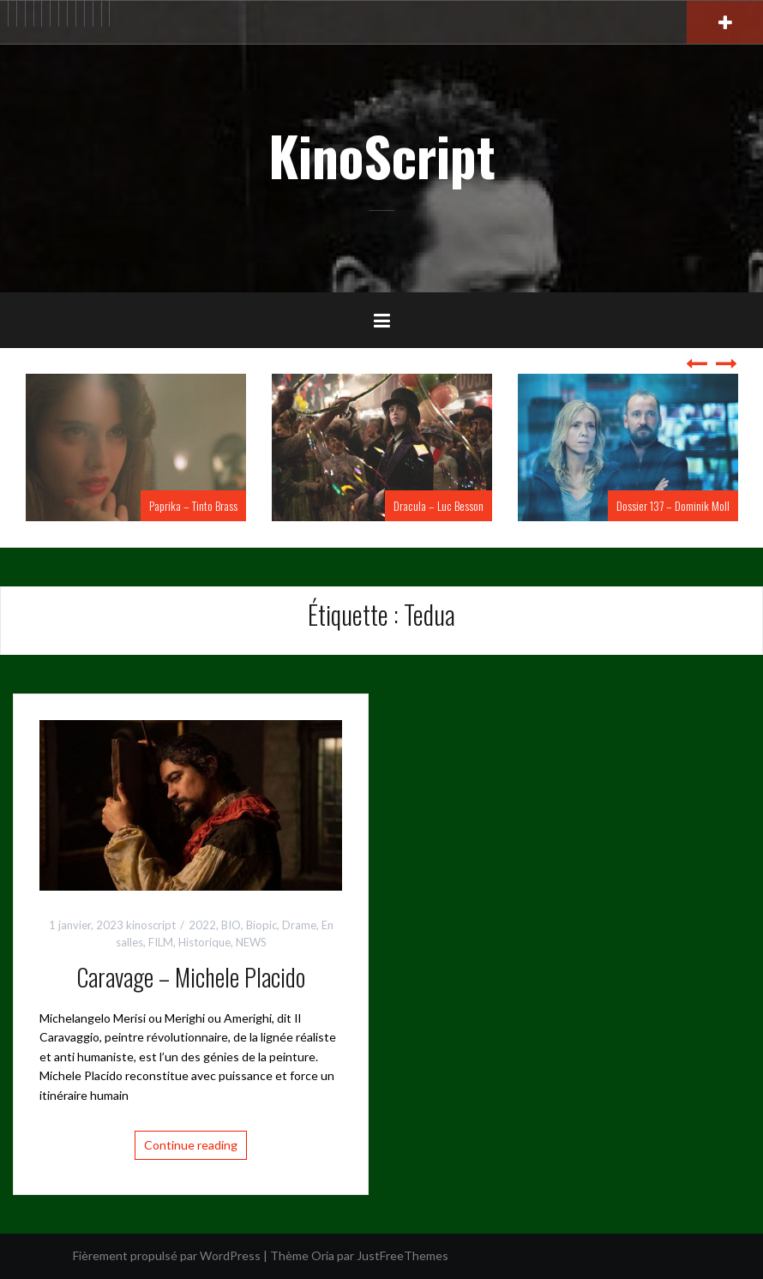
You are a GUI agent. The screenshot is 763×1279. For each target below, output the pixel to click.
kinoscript (151, 925)
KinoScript (382, 155)
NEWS (251, 942)
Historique (204, 942)
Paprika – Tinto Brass (193, 505)
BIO (231, 925)
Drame (299, 925)
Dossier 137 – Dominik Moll (673, 505)
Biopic (261, 925)
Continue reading (190, 1145)
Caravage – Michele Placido (190, 976)
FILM (160, 942)
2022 (202, 925)
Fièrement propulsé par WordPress (167, 1255)
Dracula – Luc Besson (439, 505)
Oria (322, 1255)
